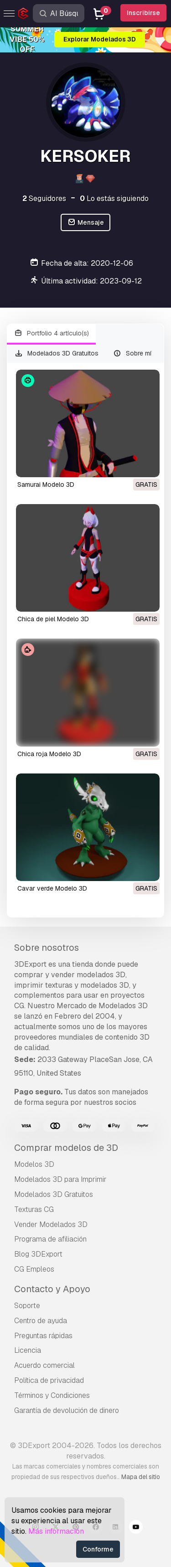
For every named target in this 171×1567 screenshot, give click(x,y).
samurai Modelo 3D (45, 484)
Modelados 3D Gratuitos (56, 353)
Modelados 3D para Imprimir (60, 1179)
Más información (56, 1531)
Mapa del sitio (140, 1477)
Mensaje (85, 222)
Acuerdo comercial (44, 1365)
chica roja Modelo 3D (49, 754)
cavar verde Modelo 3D (52, 888)
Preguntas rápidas (43, 1335)
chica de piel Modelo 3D (53, 619)
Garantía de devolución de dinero (66, 1410)
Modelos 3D (34, 1164)
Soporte (27, 1305)
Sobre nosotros (46, 948)
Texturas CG (34, 1209)
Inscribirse (143, 13)
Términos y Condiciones (52, 1395)
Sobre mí (132, 353)
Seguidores (44, 198)
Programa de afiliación (50, 1239)
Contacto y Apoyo (52, 1289)
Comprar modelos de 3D (66, 1148)
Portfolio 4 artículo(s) (51, 333)
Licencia (27, 1350)
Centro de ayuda (40, 1320)
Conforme (98, 1549)
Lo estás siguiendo (114, 198)
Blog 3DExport (38, 1254)
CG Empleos (34, 1269)
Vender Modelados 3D (51, 1224)
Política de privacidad (49, 1380)
